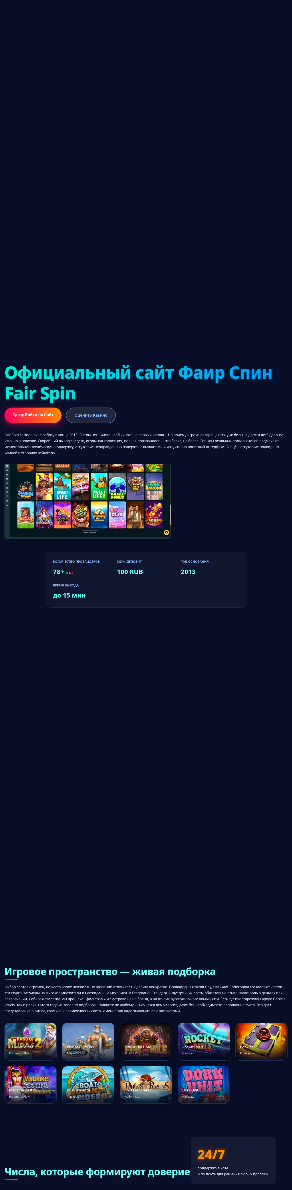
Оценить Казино (90, 415)
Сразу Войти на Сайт (33, 414)
